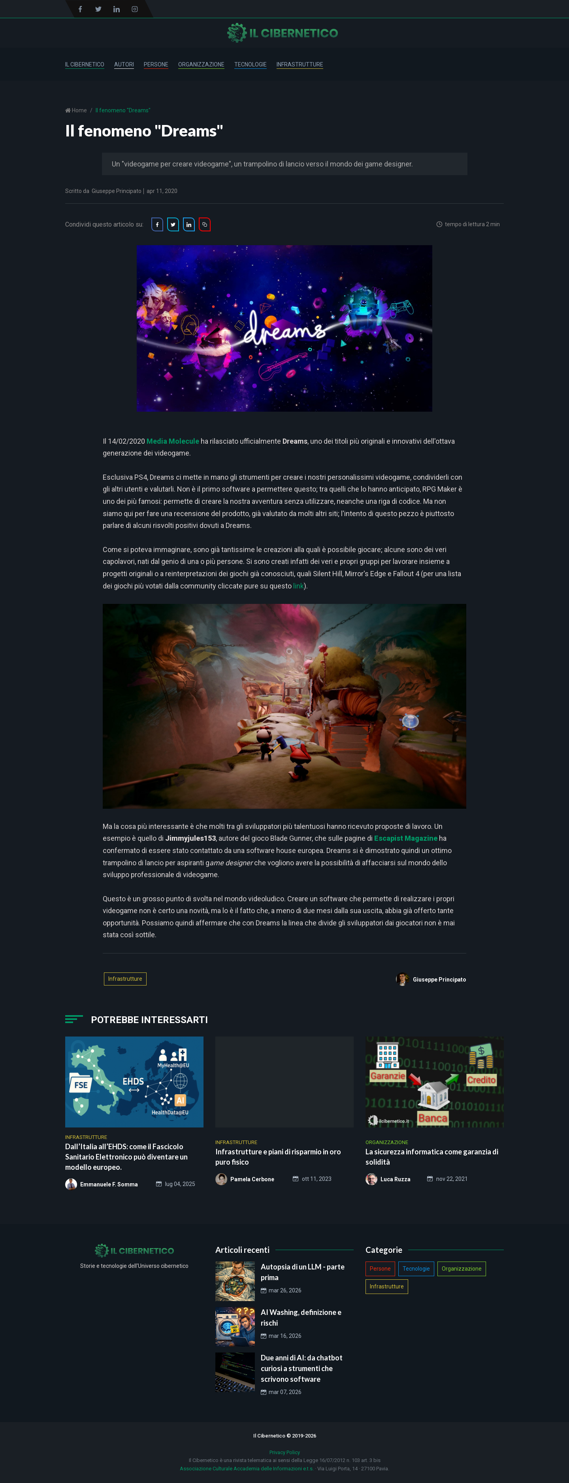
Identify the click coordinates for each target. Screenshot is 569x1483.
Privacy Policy (284, 1452)
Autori (124, 64)
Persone (156, 64)
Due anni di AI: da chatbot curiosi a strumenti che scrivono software (302, 1368)
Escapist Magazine (405, 838)
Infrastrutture (300, 64)
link (298, 586)
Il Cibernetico (84, 64)
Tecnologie (250, 64)
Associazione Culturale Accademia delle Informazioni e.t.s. (247, 1469)
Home (79, 110)
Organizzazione (201, 64)
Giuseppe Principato (116, 191)
